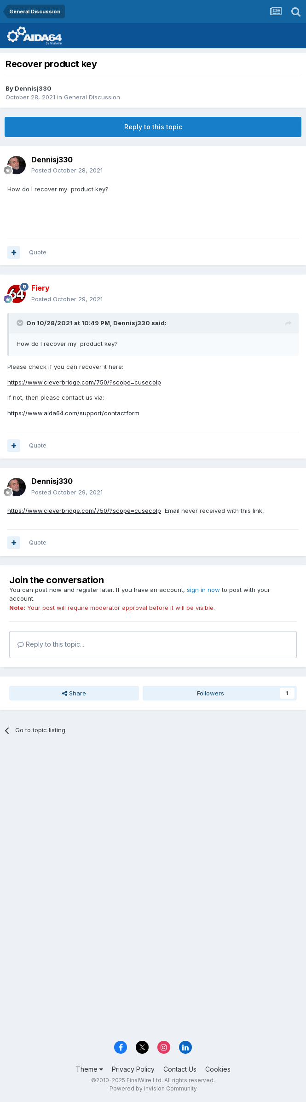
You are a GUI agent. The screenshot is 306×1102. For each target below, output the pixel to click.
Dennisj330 (33, 88)
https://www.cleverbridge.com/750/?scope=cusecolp (84, 382)
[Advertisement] (153, 810)
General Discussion (92, 97)
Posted (67, 170)
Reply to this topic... (50, 644)
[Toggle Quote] (21, 323)
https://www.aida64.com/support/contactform (73, 413)
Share (74, 693)
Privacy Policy (133, 1069)
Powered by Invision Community (153, 1088)
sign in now (203, 589)
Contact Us (179, 1069)
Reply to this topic (153, 127)
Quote (37, 252)
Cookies (218, 1069)
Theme (89, 1069)
